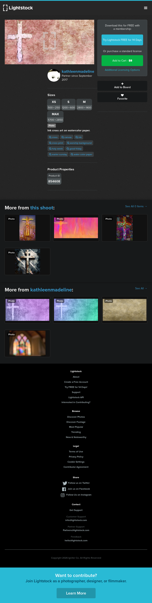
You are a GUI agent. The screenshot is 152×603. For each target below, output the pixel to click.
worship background (79, 143)
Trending (76, 432)
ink (79, 137)
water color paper (81, 154)
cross (53, 137)
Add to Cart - (122, 61)
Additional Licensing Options (122, 70)
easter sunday (58, 154)
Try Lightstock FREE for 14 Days (122, 40)
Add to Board (122, 85)
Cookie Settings (76, 461)
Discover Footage (76, 422)
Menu (145, 8)
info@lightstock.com (76, 520)
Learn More (76, 593)
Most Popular (76, 426)
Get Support (76, 510)
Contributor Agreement (76, 467)
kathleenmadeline (78, 71)
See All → (141, 288)
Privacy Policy (76, 456)
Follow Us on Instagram (78, 494)
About (76, 376)
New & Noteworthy (76, 437)
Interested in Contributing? (76, 402)
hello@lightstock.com (76, 540)
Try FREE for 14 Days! (76, 387)
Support (76, 392)
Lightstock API (76, 397)
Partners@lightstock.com (76, 530)
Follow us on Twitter (79, 482)
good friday (74, 148)
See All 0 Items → (136, 206)
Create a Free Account (76, 382)
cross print (56, 143)
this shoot (41, 207)
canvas (67, 137)
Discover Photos (76, 416)
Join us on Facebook (79, 488)
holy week (56, 148)
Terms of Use (76, 451)
